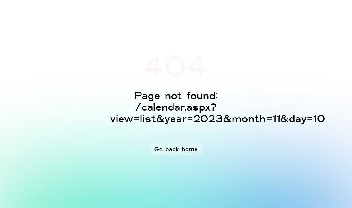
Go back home (176, 149)
